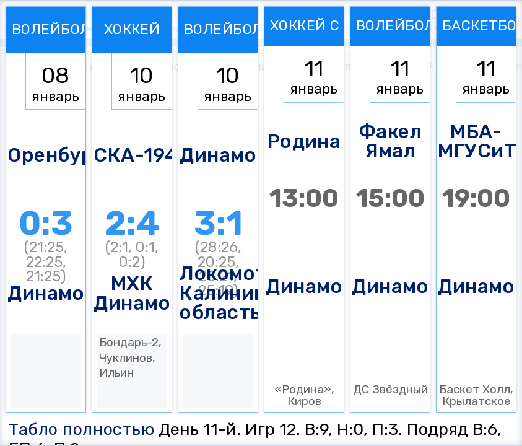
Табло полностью (82, 429)
